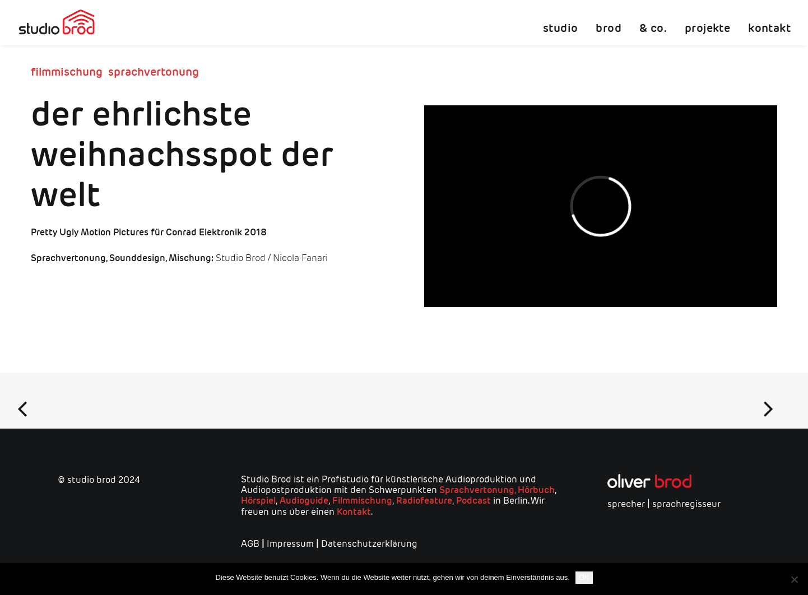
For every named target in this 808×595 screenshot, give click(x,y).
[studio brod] (56, 22)
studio (560, 28)
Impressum (290, 544)
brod (608, 28)
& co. (653, 28)
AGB (250, 544)
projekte (707, 28)
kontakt (769, 28)
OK (584, 577)
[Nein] (794, 579)
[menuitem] (564, 22)
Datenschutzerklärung (369, 544)
